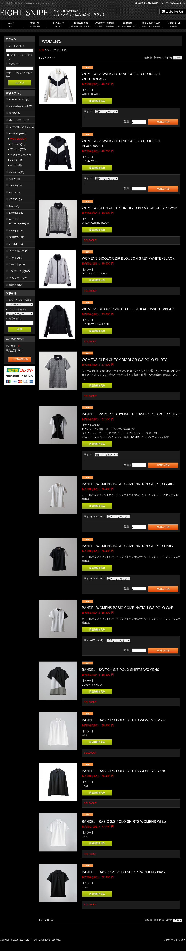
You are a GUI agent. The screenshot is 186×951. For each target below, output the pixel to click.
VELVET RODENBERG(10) (19, 221)
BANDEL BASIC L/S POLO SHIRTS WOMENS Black (123, 771)
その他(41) (16, 165)
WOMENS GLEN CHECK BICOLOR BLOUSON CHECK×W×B (129, 208)
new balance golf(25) (20, 106)
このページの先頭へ (175, 939)
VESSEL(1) (15, 199)
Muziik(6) (14, 206)
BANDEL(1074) (17, 133)
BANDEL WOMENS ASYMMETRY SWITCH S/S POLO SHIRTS (131, 414)
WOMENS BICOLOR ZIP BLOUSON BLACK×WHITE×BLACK (129, 309)
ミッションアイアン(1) (22, 126)
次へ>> (51, 57)
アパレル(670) (18, 149)
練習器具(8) (15, 284)
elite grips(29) (16, 230)
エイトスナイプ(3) (19, 119)
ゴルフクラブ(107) (19, 271)
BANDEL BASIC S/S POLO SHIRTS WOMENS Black (123, 872)
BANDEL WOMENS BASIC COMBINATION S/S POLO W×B (127, 608)
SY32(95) (14, 113)
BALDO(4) (15, 192)
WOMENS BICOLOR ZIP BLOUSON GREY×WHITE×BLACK (128, 258)
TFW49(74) (15, 185)
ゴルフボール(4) (18, 278)
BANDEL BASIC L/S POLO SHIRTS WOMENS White (123, 720)
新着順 (157, 57)
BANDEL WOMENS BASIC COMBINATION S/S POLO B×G (127, 546)
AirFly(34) (14, 178)
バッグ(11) (16, 159)
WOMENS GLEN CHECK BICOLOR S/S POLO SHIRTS (126, 360)
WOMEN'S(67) (18, 138)
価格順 (148, 57)
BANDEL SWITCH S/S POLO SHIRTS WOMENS (120, 670)
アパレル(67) (18, 144)
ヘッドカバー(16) (18, 250)
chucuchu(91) (16, 172)
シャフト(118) (17, 264)
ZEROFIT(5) (16, 244)
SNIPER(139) (16, 237)
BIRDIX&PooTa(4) (19, 99)
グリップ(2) (15, 257)
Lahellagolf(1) (16, 212)
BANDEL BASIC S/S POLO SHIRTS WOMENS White (124, 821)
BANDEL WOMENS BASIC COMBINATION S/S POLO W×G (128, 484)
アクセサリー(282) (20, 154)
